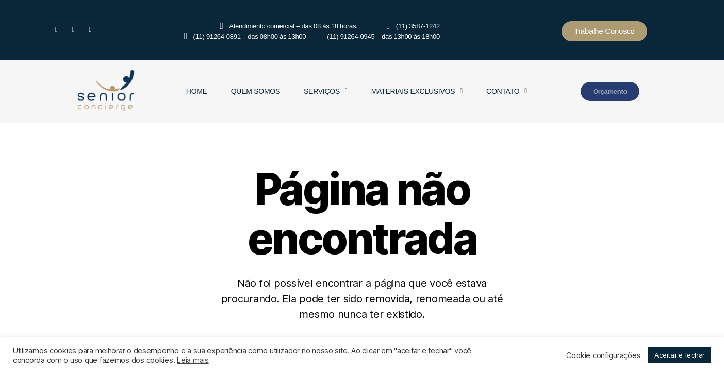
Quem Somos (255, 91)
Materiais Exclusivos (417, 91)
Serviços (326, 91)
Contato (506, 91)
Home (196, 91)
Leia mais (193, 360)
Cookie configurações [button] (603, 355)
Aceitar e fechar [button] (679, 355)
